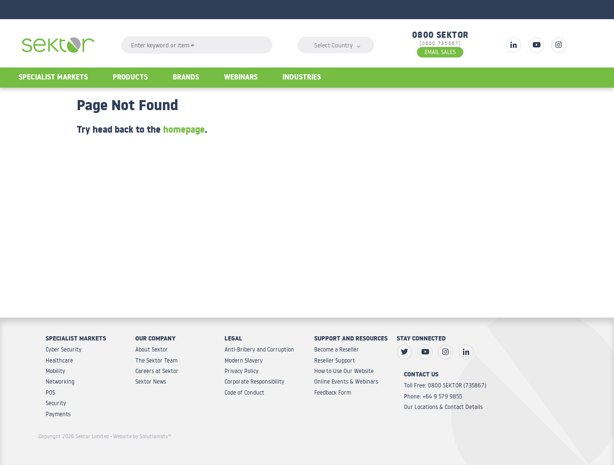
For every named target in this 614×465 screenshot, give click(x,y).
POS (50, 392)
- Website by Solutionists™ (141, 436)
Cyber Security (64, 349)
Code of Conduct (244, 392)
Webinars (241, 78)
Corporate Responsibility (254, 381)
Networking (60, 381)
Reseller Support (334, 360)
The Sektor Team (156, 360)
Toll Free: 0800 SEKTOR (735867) (445, 385)
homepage (184, 131)
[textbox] (196, 45)
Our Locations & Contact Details (443, 406)
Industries (302, 78)
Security (56, 403)
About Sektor (151, 349)
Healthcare (59, 360)
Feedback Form (332, 392)
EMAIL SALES (440, 52)
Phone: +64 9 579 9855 (433, 396)
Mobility (55, 370)
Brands (186, 78)
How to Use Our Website (344, 370)
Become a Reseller (336, 349)
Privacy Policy (241, 370)
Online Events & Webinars (346, 381)
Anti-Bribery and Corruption (259, 349)
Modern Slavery (243, 360)
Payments (58, 414)
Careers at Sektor (156, 370)
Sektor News (150, 381)
